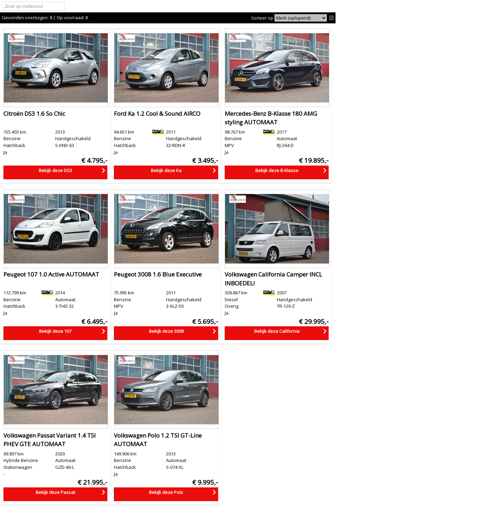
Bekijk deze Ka (166, 170)
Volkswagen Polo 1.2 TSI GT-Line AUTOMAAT (158, 439)
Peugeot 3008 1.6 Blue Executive (158, 274)
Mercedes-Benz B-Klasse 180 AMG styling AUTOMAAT (271, 118)
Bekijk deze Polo (166, 492)
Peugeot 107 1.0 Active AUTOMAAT (51, 274)
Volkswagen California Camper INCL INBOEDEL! (273, 278)
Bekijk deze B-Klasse (276, 170)
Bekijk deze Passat (55, 492)
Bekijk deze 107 (55, 331)
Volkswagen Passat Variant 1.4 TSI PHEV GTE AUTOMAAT (49, 439)
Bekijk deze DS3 (55, 170)
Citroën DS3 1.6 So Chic (34, 113)
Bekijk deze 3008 (166, 331)
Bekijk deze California (276, 331)
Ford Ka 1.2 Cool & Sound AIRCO (157, 113)
